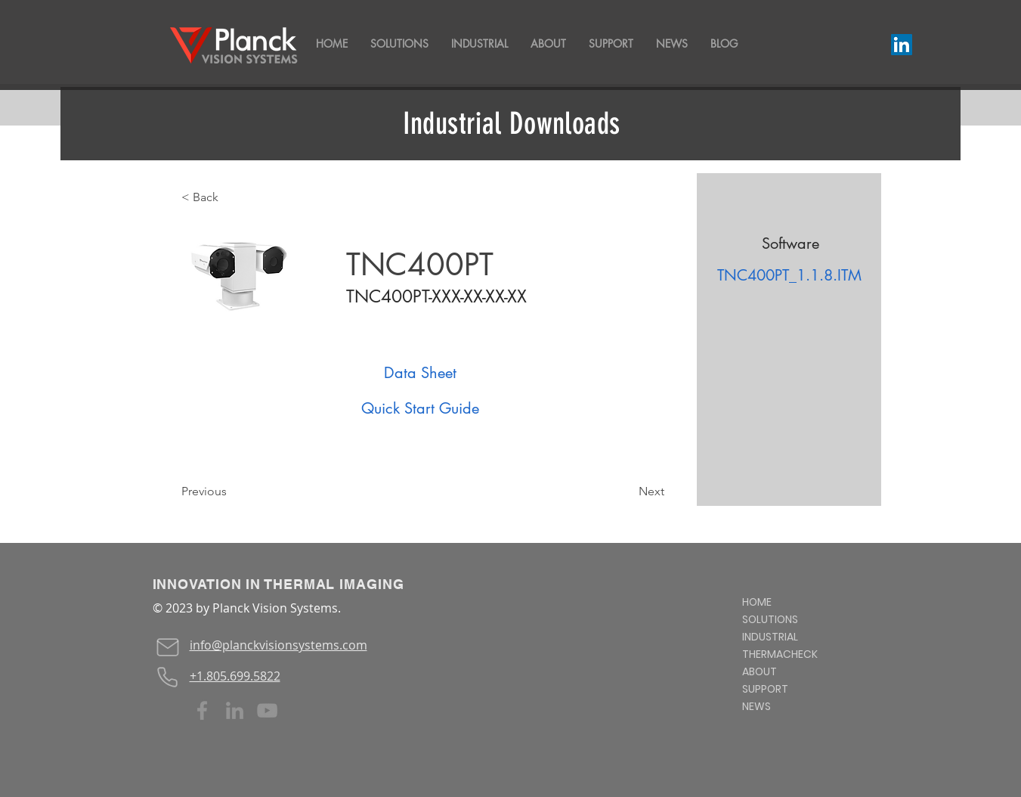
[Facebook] (202, 710)
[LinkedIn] (901, 44)
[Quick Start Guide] (420, 408)
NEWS (756, 706)
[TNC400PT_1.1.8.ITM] (790, 275)
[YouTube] (267, 710)
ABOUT (759, 671)
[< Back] (231, 197)
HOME (757, 601)
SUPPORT (765, 688)
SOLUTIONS (770, 619)
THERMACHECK (780, 654)
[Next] (626, 491)
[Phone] (168, 677)
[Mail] (168, 647)
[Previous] (231, 491)
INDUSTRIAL (770, 636)
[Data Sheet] (420, 372)
